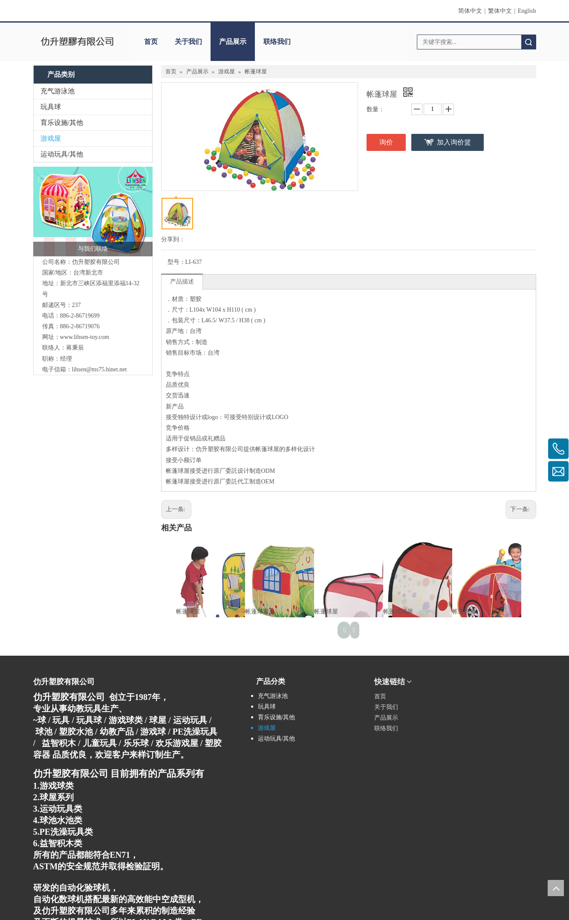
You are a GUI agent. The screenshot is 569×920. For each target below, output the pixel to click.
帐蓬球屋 (188, 611)
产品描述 (182, 281)
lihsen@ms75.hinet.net (99, 369)
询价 (386, 142)
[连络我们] (93, 211)
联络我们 (277, 41)
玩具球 (50, 106)
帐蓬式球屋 (398, 611)
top (556, 888)
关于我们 (188, 41)
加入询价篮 (454, 142)
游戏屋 (50, 138)
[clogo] (77, 42)
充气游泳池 (57, 91)
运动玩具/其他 (61, 154)
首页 (151, 41)
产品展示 (232, 41)
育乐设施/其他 (61, 122)
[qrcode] (497, 678)
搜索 (528, 42)
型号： (176, 262)
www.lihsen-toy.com (85, 337)
